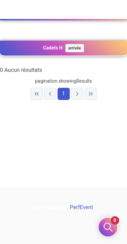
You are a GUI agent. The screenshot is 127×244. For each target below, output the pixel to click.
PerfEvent (81, 207)
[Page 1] (64, 94)
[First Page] (36, 94)
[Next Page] (77, 94)
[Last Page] (91, 94)
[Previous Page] (50, 94)
